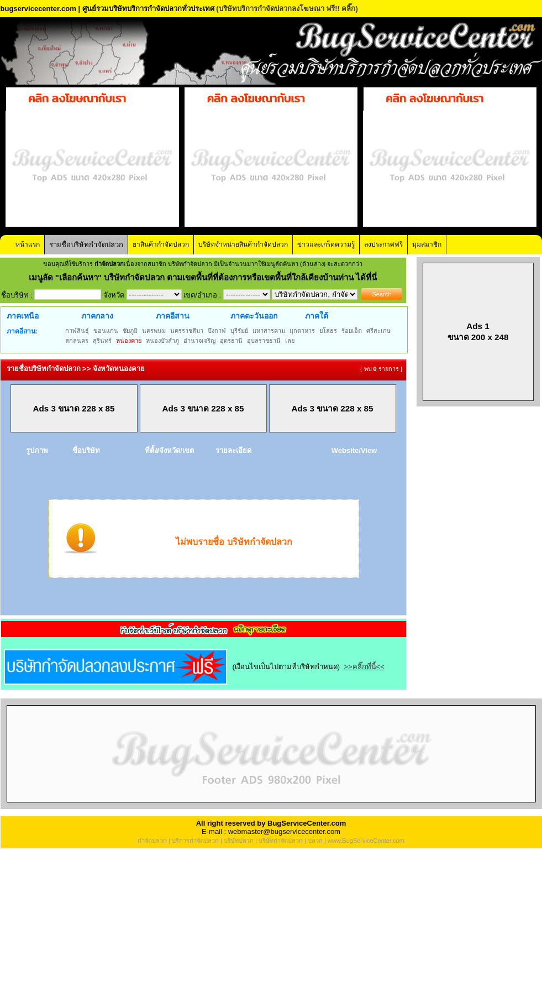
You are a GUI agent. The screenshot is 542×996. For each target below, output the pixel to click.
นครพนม (154, 330)
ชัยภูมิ (130, 330)
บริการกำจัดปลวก (195, 840)
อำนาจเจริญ (199, 340)
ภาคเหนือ (23, 315)
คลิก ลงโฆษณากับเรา (77, 98)
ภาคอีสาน (173, 315)
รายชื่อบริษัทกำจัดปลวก (86, 245)
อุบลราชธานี (264, 340)
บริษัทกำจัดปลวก (281, 840)
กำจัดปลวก (152, 840)
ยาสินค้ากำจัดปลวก (161, 244)
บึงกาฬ (217, 330)
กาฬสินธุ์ (77, 330)
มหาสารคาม (268, 330)
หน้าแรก (27, 244)
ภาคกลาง (97, 315)
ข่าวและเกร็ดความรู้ (326, 244)
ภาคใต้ (316, 315)
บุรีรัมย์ (239, 330)
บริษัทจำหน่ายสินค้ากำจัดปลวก (243, 244)
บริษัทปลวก (239, 840)
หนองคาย (128, 340)
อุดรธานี (231, 340)
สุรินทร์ (102, 340)
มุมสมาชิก (426, 244)
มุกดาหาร (302, 330)
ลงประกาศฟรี (383, 244)
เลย (289, 340)
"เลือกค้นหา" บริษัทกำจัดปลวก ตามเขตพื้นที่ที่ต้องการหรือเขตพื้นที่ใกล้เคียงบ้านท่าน (205, 277)
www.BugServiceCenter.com (366, 840)
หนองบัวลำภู (162, 340)
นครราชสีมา (186, 330)
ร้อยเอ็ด (351, 330)
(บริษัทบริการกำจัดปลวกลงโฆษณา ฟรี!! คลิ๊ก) (287, 8)
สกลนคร (76, 340)
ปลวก (315, 840)
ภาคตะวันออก (253, 315)
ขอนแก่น (105, 330)
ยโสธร (328, 330)
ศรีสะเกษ (378, 330)
